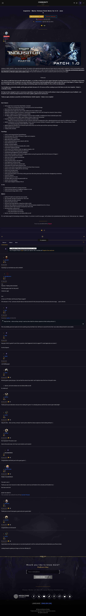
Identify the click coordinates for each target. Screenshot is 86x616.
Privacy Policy (47, 590)
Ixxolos (8, 318)
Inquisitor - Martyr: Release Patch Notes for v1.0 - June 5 (23, 248)
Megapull (40, 19)
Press (25, 590)
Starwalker (39, 21)
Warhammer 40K (37, 16)
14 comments (43, 240)
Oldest (10, 242)
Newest (4, 242)
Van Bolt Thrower (25, 494)
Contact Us (58, 590)
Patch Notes (51, 16)
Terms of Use (34, 590)
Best (16, 242)
